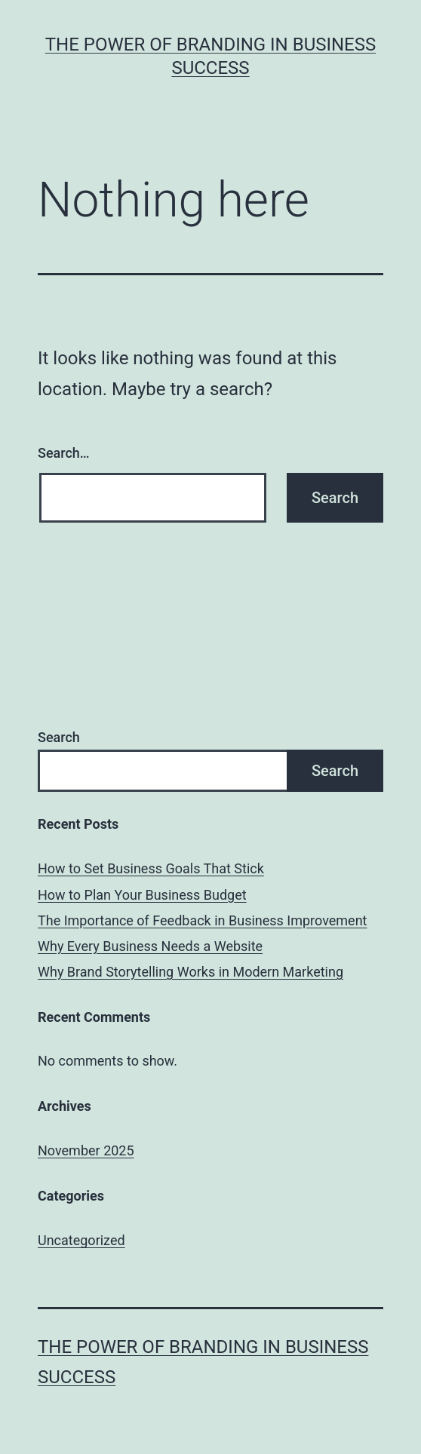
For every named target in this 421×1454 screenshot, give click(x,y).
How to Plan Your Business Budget (142, 895)
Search (59, 737)
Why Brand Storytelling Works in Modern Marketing (190, 972)
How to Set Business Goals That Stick (151, 868)
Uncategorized (81, 1240)
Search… (64, 453)
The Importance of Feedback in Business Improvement (202, 920)
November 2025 (86, 1150)
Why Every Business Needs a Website (150, 946)
